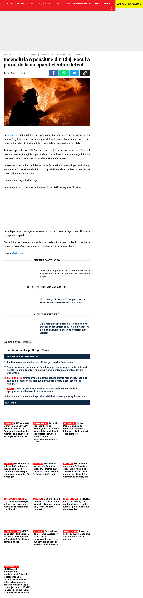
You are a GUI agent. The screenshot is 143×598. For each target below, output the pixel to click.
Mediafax (17, 253)
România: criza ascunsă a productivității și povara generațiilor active (46, 396)
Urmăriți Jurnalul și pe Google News (26, 350)
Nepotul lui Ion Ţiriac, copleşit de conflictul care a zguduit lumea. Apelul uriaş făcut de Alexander (76, 504)
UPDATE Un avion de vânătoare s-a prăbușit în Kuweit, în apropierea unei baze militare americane (42, 390)
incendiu (12, 135)
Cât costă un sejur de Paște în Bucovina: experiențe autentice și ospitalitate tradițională (16, 504)
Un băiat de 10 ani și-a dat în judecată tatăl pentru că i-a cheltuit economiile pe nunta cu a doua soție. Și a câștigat (16, 470)
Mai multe (108, 4)
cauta (112, 8)
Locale (22, 55)
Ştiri (16, 55)
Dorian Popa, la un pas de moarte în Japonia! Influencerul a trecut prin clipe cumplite (76, 428)
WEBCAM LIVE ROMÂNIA (129, 4)
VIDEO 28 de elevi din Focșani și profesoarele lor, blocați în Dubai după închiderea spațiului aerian (16, 536)
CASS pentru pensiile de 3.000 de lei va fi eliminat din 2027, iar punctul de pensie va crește (65, 273)
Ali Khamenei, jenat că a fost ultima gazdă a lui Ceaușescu (40, 362)
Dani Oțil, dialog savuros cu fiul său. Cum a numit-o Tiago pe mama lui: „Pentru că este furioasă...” (46, 504)
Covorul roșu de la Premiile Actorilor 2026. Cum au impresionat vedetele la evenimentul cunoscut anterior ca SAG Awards (45, 538)
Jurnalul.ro (8, 55)
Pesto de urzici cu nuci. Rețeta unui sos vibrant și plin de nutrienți (76, 535)
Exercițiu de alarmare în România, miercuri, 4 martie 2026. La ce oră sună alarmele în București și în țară (45, 468)
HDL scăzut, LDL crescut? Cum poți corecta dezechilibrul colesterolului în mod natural (62, 301)
